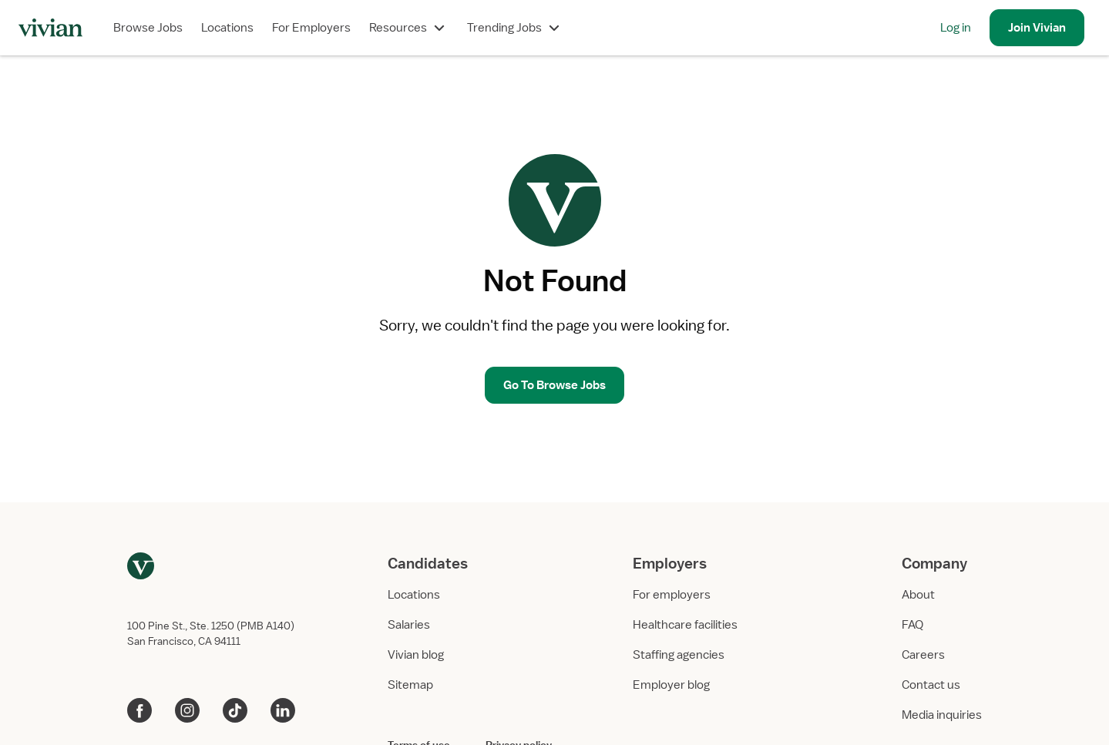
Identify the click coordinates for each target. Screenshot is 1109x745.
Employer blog (671, 685)
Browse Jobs (148, 27)
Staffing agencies (678, 655)
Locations (227, 27)
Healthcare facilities (685, 625)
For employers (672, 594)
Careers (923, 655)
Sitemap (410, 685)
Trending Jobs (515, 27)
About (918, 594)
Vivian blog (416, 655)
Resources (409, 27)
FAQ (912, 625)
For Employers (311, 27)
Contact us (931, 685)
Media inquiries (942, 715)
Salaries (409, 625)
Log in (955, 27)
